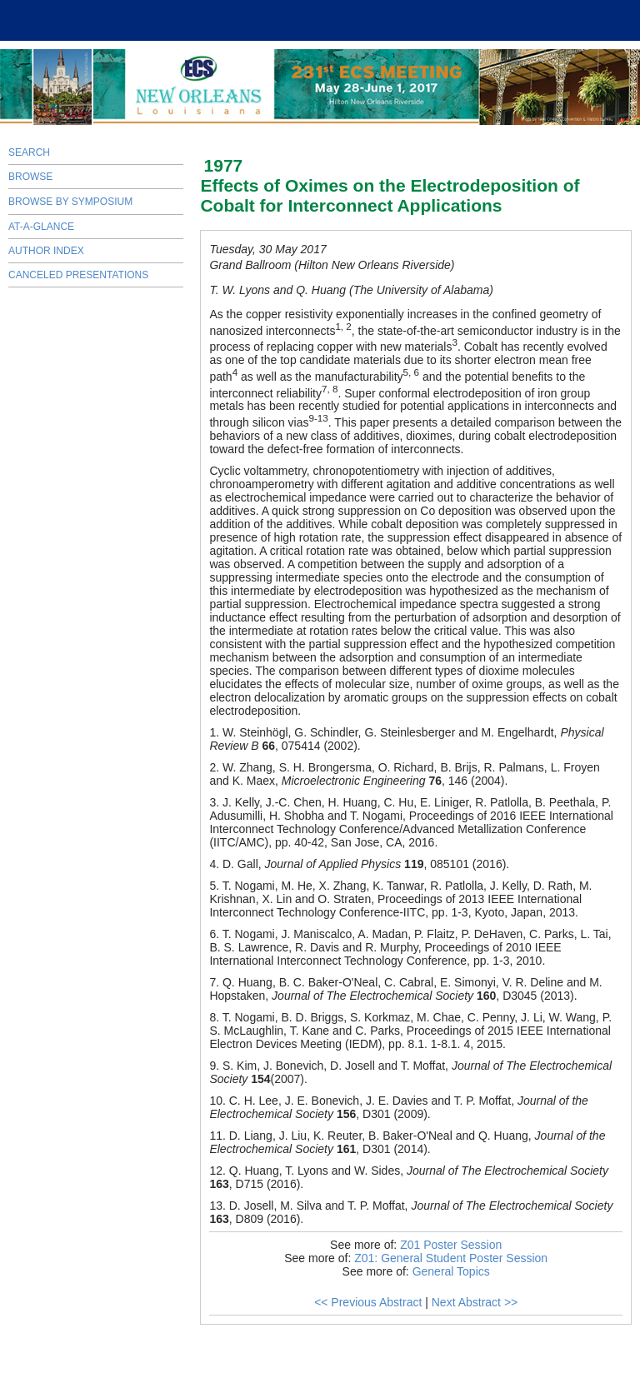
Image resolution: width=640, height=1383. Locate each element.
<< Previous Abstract (368, 1302)
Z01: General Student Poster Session (451, 1258)
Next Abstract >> (475, 1302)
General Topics (451, 1271)
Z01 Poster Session (451, 1244)
